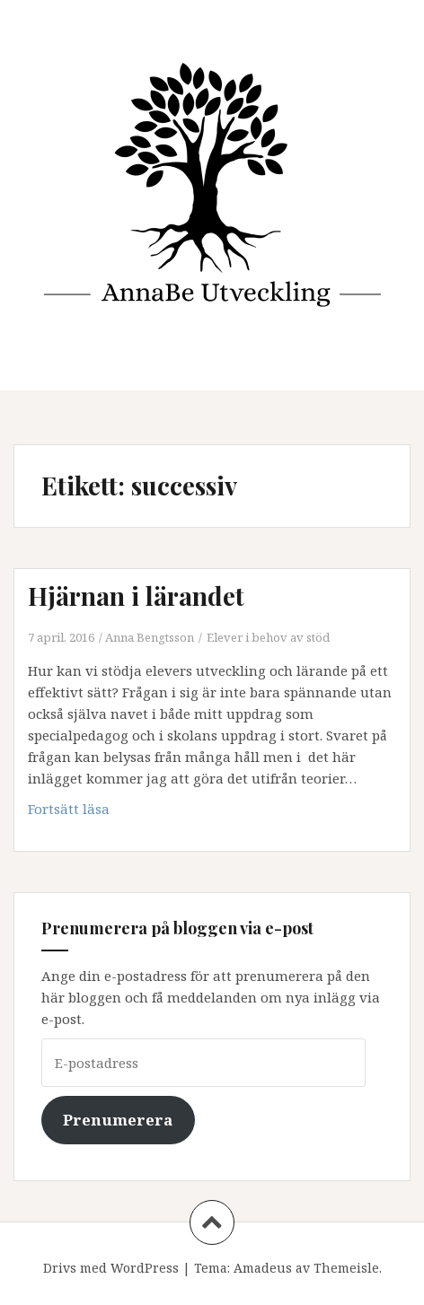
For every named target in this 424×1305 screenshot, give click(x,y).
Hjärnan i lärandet (136, 595)
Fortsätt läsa (96, 812)
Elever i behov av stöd (268, 637)
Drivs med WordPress (111, 1267)
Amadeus (263, 1267)
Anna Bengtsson (149, 637)
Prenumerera (117, 1119)
